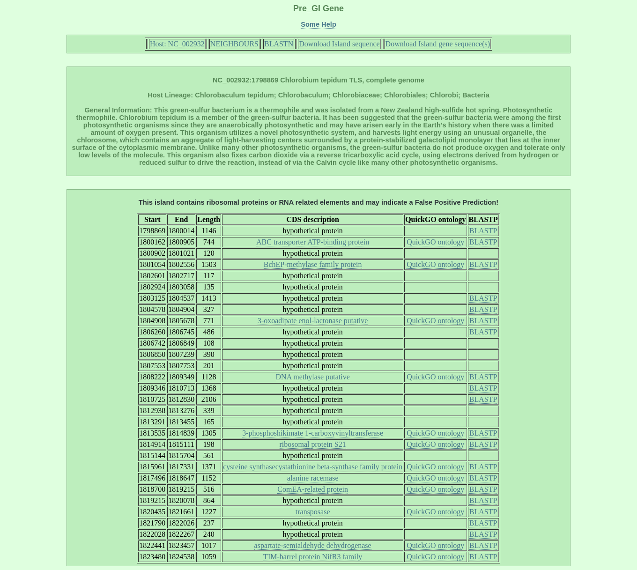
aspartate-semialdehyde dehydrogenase (312, 545)
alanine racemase (313, 478)
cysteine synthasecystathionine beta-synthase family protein (312, 467)
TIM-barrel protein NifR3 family (312, 557)
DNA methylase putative (313, 377)
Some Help (318, 24)
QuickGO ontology (435, 242)
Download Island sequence (339, 44)
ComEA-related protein (312, 489)
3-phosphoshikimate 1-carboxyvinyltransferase (312, 433)
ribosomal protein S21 (313, 444)
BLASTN (278, 44)
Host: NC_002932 (177, 44)
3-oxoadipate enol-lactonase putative (313, 321)
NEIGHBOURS (234, 44)
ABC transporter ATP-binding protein (312, 242)
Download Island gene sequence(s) (437, 44)
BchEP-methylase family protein (313, 264)
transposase (313, 512)
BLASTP (483, 231)
